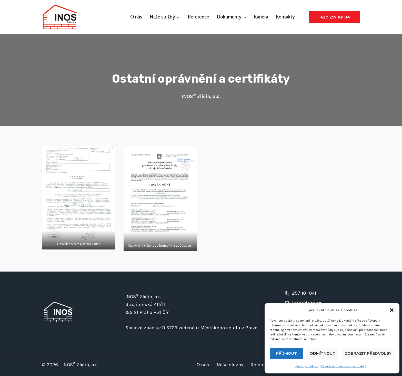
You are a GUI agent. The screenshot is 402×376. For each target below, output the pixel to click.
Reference (198, 17)
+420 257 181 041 (334, 17)
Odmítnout (322, 353)
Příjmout (286, 353)
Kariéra (261, 17)
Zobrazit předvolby (368, 353)
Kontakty (285, 17)
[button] (391, 310)
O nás (136, 17)
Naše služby (230, 365)
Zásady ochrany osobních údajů (343, 366)
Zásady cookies (306, 366)
